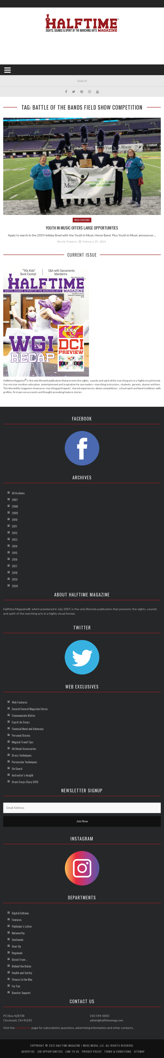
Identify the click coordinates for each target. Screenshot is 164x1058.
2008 (15, 506)
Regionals (17, 953)
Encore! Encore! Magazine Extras (30, 708)
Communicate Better (23, 715)
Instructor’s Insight (22, 775)
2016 (14, 559)
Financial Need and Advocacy (27, 728)
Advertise (28, 1051)
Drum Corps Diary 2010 (25, 781)
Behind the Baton (21, 966)
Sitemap (139, 1051)
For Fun (16, 986)
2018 (14, 572)
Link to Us (72, 1051)
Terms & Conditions (117, 1051)
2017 (14, 566)
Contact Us (23, 1028)
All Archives (18, 493)
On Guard (17, 768)
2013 (14, 539)
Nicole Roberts (67, 241)
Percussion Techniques (24, 762)
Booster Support (21, 992)
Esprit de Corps (21, 722)
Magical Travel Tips (22, 742)
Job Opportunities (50, 1051)
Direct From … (20, 959)
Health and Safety (22, 972)
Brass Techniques (22, 755)
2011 (14, 526)
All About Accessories (24, 748)
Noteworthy (18, 933)
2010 (14, 519)
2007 (15, 499)
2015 (14, 552)
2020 (15, 586)
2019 (14, 579)
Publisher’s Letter (22, 926)
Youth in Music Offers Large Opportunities (82, 227)
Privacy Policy (92, 1051)
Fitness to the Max (22, 979)
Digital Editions (20, 913)
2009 (15, 513)
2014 (14, 546)
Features (17, 919)
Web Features (82, 220)
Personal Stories (21, 735)
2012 (14, 532)
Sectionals (17, 939)
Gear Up (16, 946)
